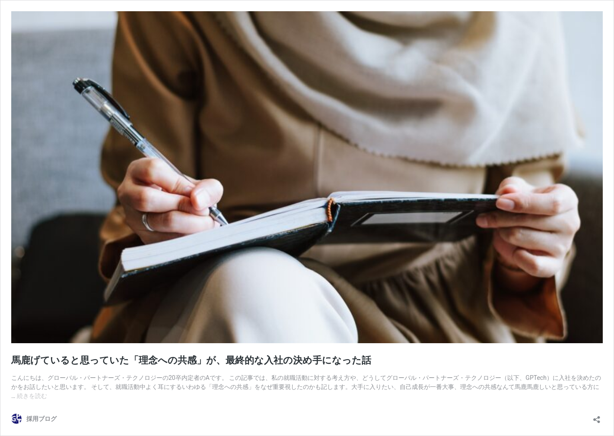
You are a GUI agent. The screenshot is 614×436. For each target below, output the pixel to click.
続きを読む (32, 395)
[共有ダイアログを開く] (597, 416)
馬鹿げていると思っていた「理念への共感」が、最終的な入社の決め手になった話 (191, 360)
